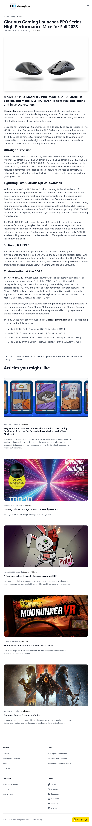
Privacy (39, 820)
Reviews (6, 753)
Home (6, 16)
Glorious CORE (15, 277)
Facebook (53, 794)
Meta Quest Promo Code (57, 753)
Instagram (53, 789)
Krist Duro (24, 424)
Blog (13, 16)
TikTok (52, 784)
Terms (34, 820)
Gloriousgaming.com (56, 319)
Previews (6, 768)
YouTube (53, 803)
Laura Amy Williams (30, 572)
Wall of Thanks (8, 794)
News (5, 763)
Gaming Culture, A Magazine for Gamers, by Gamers (31, 509)
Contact (6, 789)
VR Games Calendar (10, 784)
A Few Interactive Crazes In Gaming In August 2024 (30, 576)
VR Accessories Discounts (58, 758)
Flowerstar (28, 505)
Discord (52, 808)
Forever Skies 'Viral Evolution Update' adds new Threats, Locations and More (50, 358)
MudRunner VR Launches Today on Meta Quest (28, 645)
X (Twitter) (53, 799)
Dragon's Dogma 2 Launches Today (22, 715)
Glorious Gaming (12, 110)
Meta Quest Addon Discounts (59, 763)
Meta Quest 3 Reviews (11, 758)
